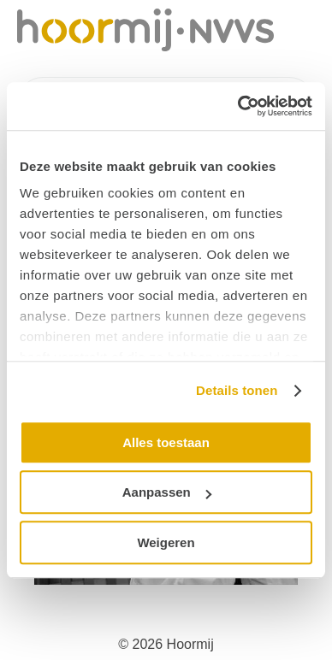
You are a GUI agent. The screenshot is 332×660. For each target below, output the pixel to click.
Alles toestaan (166, 442)
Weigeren (165, 542)
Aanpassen (166, 492)
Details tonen (236, 390)
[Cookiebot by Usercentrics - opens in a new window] (238, 106)
